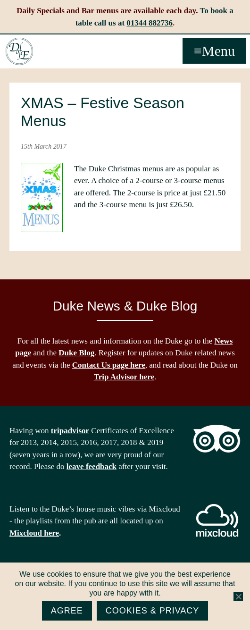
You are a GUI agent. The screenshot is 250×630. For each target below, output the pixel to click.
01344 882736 (149, 22)
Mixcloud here (34, 533)
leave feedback (92, 466)
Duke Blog (76, 352)
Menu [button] (218, 51)
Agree (67, 610)
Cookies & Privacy (153, 610)
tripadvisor (70, 430)
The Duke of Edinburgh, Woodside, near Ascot (19, 51)
